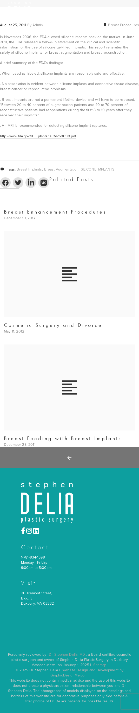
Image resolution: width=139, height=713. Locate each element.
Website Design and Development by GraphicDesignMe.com (87, 672)
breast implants (29, 169)
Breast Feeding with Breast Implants (63, 438)
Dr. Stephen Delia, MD (67, 654)
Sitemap (99, 665)
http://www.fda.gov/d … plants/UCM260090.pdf (38, 136)
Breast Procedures (123, 25)
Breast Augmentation (61, 169)
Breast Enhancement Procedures (55, 211)
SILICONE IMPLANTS (98, 169)
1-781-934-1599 (33, 557)
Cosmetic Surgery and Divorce (53, 325)
